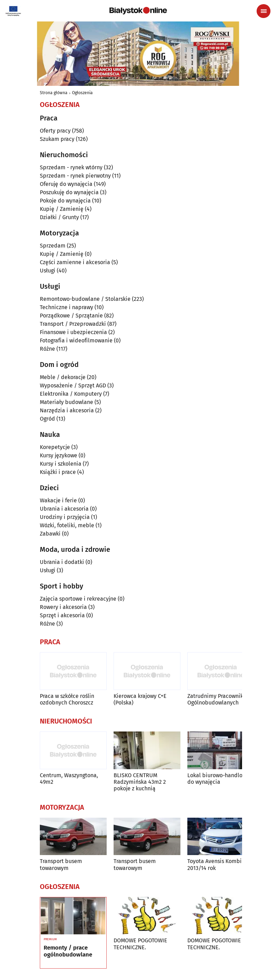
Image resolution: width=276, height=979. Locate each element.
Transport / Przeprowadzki (73, 324)
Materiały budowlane (66, 402)
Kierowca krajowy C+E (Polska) (140, 699)
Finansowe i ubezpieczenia (73, 332)
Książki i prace (58, 472)
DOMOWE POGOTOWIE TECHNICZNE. (140, 943)
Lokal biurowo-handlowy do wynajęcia (218, 778)
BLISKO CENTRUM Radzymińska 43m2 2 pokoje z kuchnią (140, 782)
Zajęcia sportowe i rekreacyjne (78, 598)
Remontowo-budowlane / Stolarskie (85, 299)
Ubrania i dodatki (62, 562)
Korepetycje (55, 447)
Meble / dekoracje (63, 377)
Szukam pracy (57, 139)
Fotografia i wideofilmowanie (76, 340)
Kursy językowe (58, 455)
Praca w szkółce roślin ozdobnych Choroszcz (67, 699)
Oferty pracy (55, 130)
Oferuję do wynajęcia (66, 184)
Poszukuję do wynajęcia (69, 192)
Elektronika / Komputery (71, 393)
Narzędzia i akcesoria (67, 410)
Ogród (47, 418)
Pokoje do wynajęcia (65, 200)
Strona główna (54, 92)
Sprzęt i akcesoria (62, 615)
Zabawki (50, 533)
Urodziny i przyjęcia (65, 517)
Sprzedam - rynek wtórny (71, 167)
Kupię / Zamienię (61, 209)
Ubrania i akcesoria (64, 508)
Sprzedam (52, 245)
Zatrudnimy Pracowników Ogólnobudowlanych (218, 699)
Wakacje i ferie (58, 500)
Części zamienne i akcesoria (75, 262)
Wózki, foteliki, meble (67, 525)
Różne (47, 348)
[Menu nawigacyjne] (263, 11)
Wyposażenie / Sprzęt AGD (73, 385)
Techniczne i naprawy (66, 307)
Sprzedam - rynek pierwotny (75, 175)
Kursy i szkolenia (60, 463)
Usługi (47, 270)
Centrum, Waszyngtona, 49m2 (69, 778)
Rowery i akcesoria (63, 607)
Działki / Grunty (59, 217)
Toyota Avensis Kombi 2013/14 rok (214, 864)
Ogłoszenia (82, 92)
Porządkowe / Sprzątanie (71, 315)
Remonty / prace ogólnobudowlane (68, 951)
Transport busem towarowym (61, 864)
